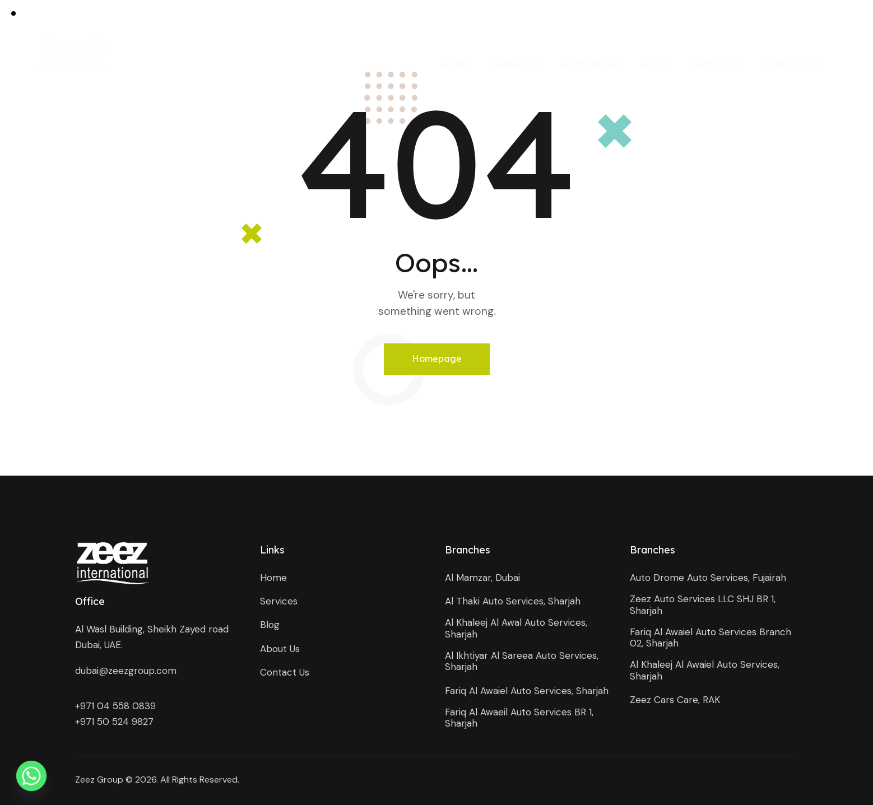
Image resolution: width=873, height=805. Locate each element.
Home (454, 65)
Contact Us (792, 65)
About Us (714, 65)
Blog (653, 65)
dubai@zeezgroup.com (126, 670)
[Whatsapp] (31, 776)
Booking (588, 64)
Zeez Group (99, 779)
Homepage (437, 358)
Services (515, 65)
